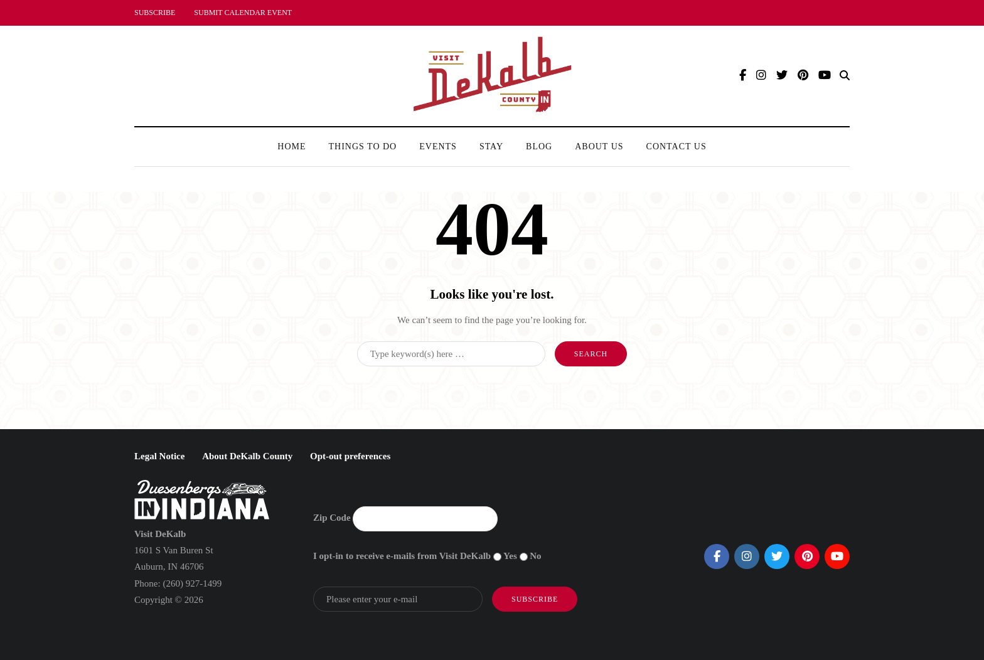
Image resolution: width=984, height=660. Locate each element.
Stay (491, 146)
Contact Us (676, 146)
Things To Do (363, 146)
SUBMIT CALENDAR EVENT (243, 12)
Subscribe (534, 599)
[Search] (451, 353)
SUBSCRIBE (154, 12)
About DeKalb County (247, 456)
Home (291, 146)
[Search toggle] (845, 75)
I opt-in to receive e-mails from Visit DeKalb (402, 556)
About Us (599, 146)
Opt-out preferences (350, 456)
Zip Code (332, 518)
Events (438, 146)
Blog (539, 146)
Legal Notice (159, 456)
